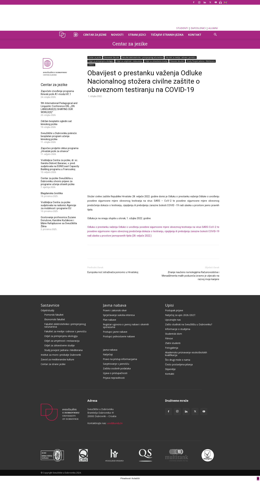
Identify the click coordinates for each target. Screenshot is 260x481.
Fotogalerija (171, 347)
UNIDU (63, 35)
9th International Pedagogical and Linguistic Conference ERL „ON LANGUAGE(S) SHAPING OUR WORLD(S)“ (59, 108)
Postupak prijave (174, 310)
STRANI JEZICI (137, 35)
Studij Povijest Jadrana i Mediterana (201, 61)
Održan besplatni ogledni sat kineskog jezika (56, 123)
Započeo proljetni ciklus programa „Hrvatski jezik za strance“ (59, 150)
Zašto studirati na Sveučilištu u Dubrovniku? (188, 324)
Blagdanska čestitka (52, 193)
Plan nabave (109, 319)
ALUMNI (213, 28)
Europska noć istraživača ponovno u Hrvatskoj (112, 272)
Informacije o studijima (177, 329)
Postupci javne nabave (115, 331)
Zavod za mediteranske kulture (57, 359)
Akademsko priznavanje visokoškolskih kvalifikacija (186, 354)
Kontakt (194, 35)
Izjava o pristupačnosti (115, 373)
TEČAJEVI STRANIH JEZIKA (167, 35)
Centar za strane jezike (53, 364)
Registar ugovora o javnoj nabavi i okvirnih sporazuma (126, 326)
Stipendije (170, 369)
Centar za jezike (130, 44)
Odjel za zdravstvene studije (156, 61)
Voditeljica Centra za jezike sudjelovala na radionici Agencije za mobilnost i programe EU (58, 205)
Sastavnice (50, 305)
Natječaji (108, 354)
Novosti (117, 35)
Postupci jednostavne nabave (119, 336)
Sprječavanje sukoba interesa (119, 315)
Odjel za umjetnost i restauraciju (129, 61)
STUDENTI (182, 28)
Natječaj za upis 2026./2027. (180, 315)
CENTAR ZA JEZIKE (94, 35)
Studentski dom (173, 333)
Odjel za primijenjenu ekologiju (100, 61)
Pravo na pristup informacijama (120, 359)
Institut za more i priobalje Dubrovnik (61, 354)
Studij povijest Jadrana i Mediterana (63, 350)
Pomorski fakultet (177, 61)
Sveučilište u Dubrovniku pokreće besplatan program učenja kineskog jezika (59, 136)
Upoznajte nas (173, 319)
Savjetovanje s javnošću (116, 363)
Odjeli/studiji (47, 310)
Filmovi (169, 338)
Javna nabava (114, 305)
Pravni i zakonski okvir (115, 310)
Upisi (169, 305)
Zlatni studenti (172, 343)
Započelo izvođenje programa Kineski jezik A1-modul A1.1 (57, 93)
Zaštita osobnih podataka (117, 368)
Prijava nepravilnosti (114, 377)
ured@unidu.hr (115, 423)
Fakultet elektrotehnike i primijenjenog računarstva (142, 57)
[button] (215, 35)
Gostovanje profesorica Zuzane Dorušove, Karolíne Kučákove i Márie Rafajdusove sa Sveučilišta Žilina (59, 222)
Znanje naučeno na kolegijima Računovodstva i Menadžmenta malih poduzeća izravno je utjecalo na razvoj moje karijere (190, 276)
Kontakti (169, 373)
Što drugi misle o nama (177, 359)
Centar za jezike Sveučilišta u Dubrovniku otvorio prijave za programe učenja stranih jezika (57, 181)
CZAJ (75, 35)
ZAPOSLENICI (198, 28)
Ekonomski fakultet (111, 57)
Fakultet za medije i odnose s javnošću (181, 57)
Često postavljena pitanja (179, 364)
